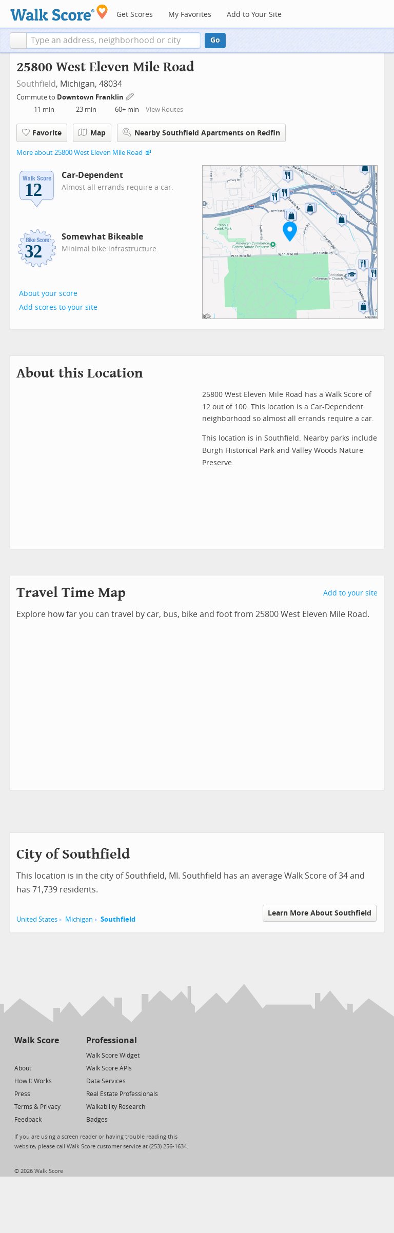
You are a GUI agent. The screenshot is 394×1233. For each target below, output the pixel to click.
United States (36, 919)
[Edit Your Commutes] (130, 96)
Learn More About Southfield (319, 913)
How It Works (33, 1081)
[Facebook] (36, 1055)
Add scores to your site (58, 307)
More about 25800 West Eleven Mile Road (79, 152)
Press (22, 1094)
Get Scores (134, 14)
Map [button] (92, 132)
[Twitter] (20, 1055)
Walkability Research (115, 1106)
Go (215, 40)
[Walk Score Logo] (59, 12)
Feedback (28, 1119)
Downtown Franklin (91, 97)
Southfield (36, 84)
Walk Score (36, 1040)
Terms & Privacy (37, 1106)
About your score (48, 293)
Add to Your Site (254, 14)
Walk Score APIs (109, 1068)
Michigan (79, 919)
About (22, 1068)
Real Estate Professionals (122, 1094)
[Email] (52, 1055)
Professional (111, 1040)
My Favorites (189, 14)
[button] (18, 40)
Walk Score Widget (113, 1055)
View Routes (164, 109)
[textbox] (113, 40)
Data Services (106, 1081)
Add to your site (350, 593)
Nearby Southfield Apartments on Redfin (201, 132)
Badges (97, 1119)
